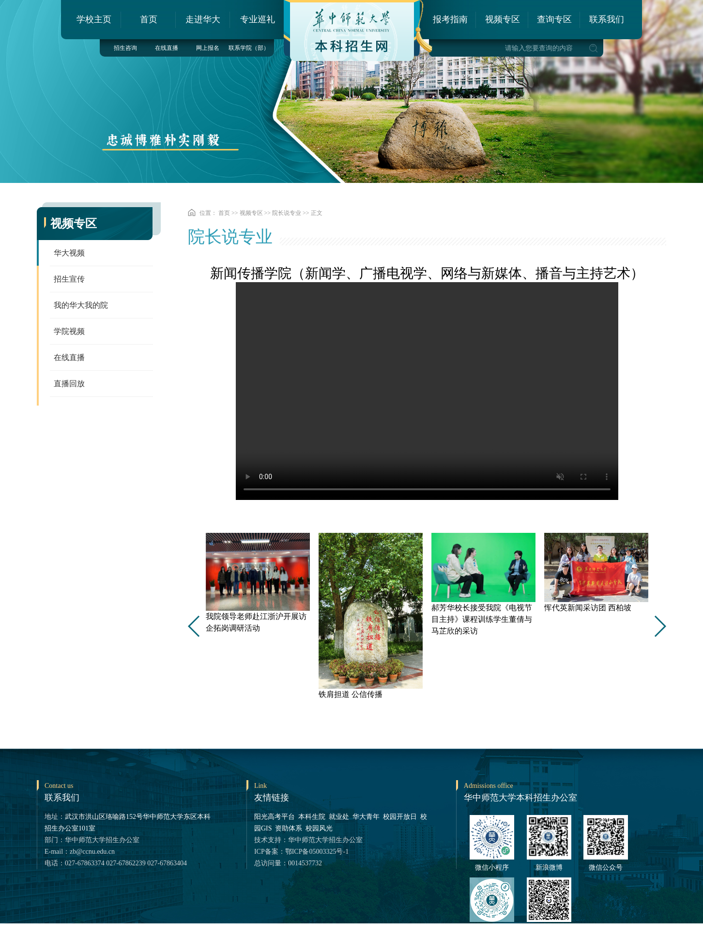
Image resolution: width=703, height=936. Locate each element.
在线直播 (166, 48)
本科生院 (311, 816)
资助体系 (288, 828)
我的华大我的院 (81, 305)
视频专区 (502, 19)
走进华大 (202, 19)
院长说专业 (286, 213)
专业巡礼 (257, 19)
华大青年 (366, 816)
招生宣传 (69, 279)
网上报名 (207, 48)
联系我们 (606, 19)
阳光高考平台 (274, 816)
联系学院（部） (249, 48)
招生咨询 (125, 48)
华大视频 (69, 253)
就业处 (339, 816)
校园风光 (319, 828)
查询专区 (554, 19)
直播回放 (69, 383)
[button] (659, 626)
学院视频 (69, 331)
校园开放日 (400, 816)
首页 (148, 19)
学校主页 (93, 19)
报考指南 (450, 19)
